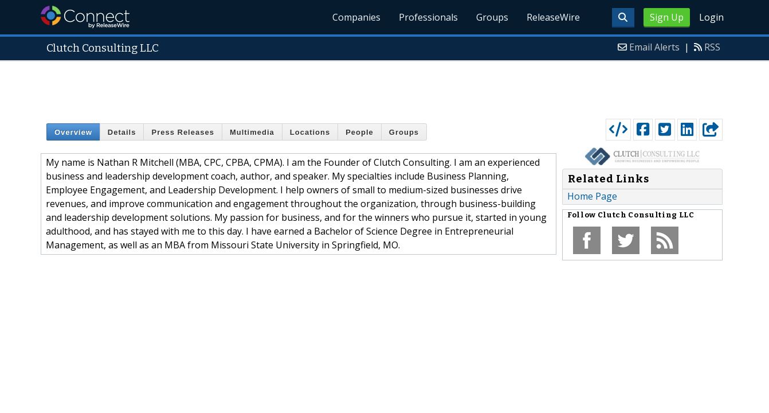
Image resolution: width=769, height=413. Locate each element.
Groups (492, 17)
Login (711, 17)
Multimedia (252, 132)
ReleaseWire (553, 17)
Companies (356, 17)
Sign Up (667, 17)
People (360, 132)
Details (122, 132)
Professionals (428, 17)
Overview (73, 132)
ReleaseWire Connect (85, 17)
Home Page (592, 196)
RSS (712, 47)
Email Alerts (654, 47)
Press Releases (182, 132)
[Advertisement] (384, 87)
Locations (310, 132)
